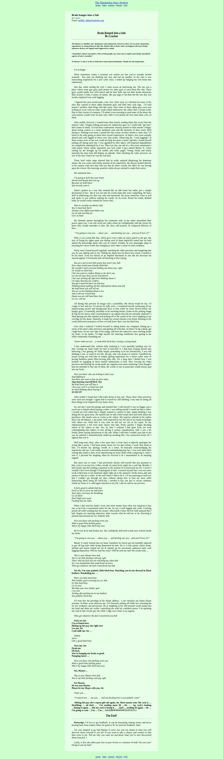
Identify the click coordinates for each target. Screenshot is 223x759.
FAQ (126, 5)
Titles (104, 5)
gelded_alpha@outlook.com (91, 20)
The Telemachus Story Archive (111, 2)
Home (98, 5)
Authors (111, 5)
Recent (119, 5)
